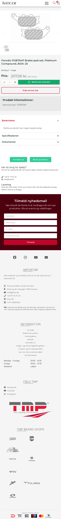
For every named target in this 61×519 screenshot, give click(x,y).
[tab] (30, 121)
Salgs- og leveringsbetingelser (30, 346)
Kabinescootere (30, 333)
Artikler (30, 339)
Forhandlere (30, 336)
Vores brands (30, 355)
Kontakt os (31, 343)
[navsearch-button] (54, 3)
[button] (5, 33)
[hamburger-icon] (47, 3)
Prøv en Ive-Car (30, 90)
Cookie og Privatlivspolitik (30, 349)
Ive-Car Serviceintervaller (30, 352)
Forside (30, 330)
